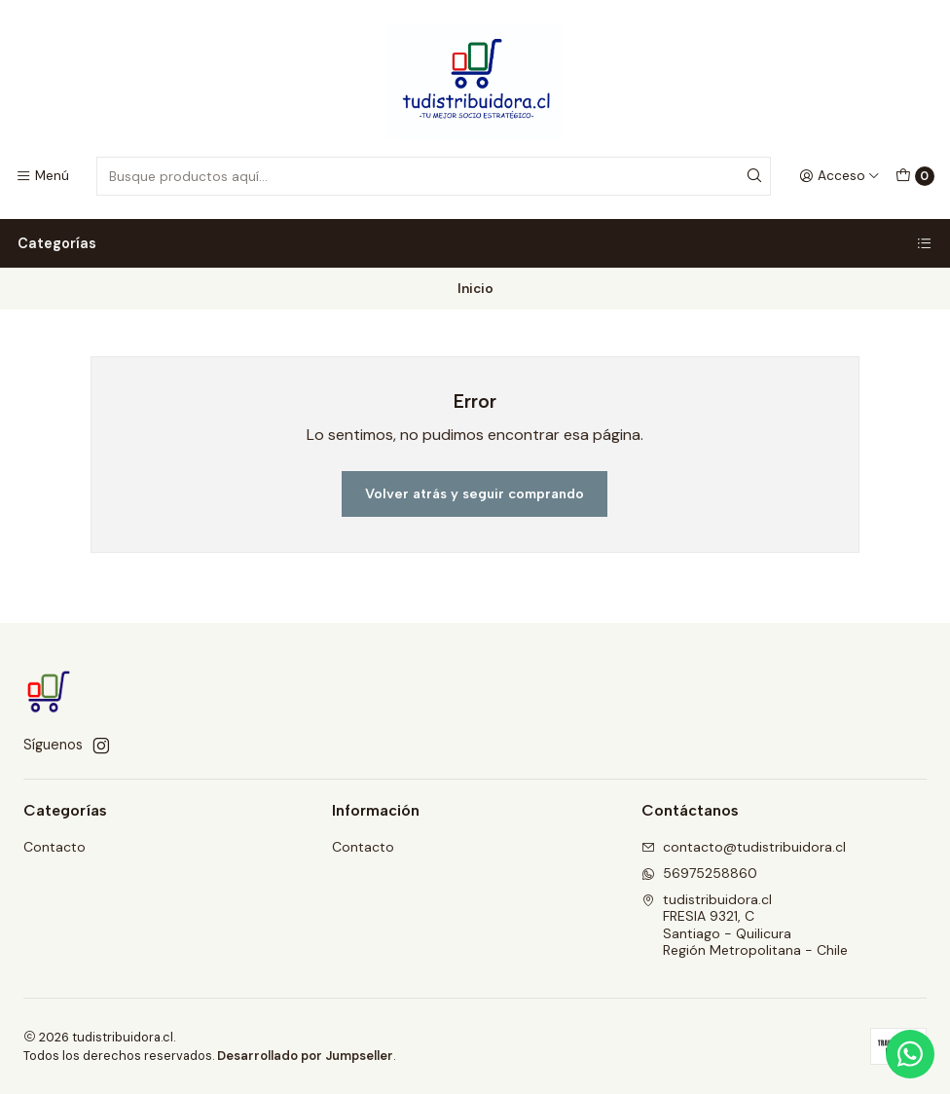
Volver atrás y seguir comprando (474, 493)
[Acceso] (839, 176)
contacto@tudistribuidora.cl (743, 847)
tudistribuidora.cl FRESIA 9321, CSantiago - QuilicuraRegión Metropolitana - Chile (744, 925)
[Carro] (915, 176)
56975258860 (699, 873)
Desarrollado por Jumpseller (305, 1055)
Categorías (475, 243)
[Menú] (42, 176)
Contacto (54, 847)
